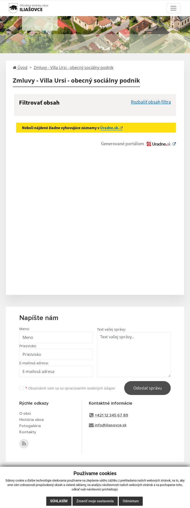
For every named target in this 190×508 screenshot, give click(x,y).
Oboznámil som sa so (70, 388)
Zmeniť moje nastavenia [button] (95, 501)
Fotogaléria (30, 426)
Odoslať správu (147, 388)
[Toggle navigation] (173, 8)
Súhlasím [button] (59, 501)
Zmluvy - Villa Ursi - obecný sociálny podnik (73, 67)
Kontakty (27, 432)
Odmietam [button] (131, 501)
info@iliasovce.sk (110, 425)
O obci (25, 414)
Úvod (20, 67)
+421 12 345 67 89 (111, 415)
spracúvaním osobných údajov (90, 388)
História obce (31, 420)
